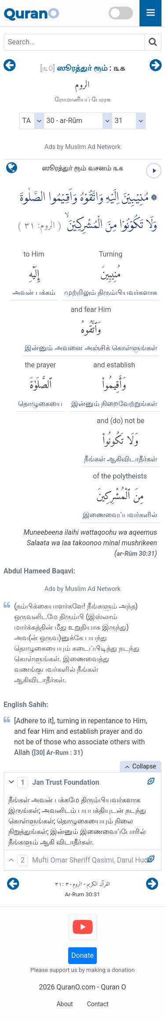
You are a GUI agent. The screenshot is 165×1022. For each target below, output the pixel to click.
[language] (12, 170)
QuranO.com (75, 987)
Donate (82, 955)
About (64, 1004)
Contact (98, 1004)
